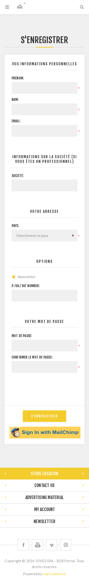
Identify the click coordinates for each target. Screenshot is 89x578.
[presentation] (48, 385)
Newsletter (27, 277)
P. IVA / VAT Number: (26, 286)
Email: (16, 121)
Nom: (15, 99)
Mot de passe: (22, 336)
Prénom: (18, 78)
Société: (18, 175)
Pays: (15, 225)
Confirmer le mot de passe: (32, 357)
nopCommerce (54, 574)
